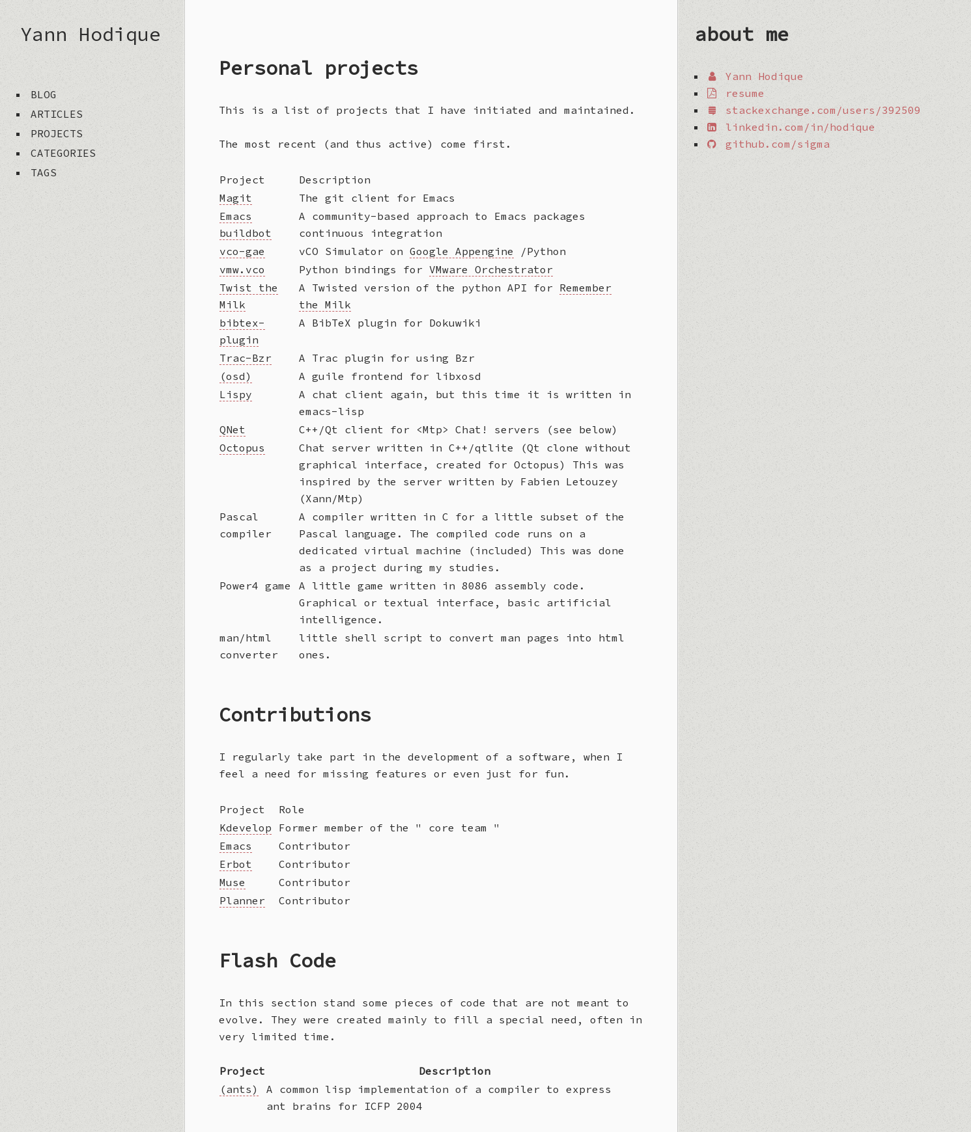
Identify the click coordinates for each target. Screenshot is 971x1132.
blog (44, 94)
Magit (235, 197)
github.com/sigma (767, 143)
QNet (232, 429)
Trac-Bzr (245, 357)
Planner (242, 900)
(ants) (239, 1089)
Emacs (235, 845)
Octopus (242, 447)
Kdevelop (245, 827)
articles (57, 113)
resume (735, 93)
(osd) (235, 376)
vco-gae (242, 251)
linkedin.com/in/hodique (790, 126)
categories (63, 152)
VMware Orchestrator (491, 269)
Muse (232, 882)
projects (57, 133)
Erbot (235, 863)
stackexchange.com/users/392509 (813, 109)
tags (44, 172)
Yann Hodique (90, 33)
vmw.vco (242, 269)
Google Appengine (462, 251)
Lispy (235, 394)
